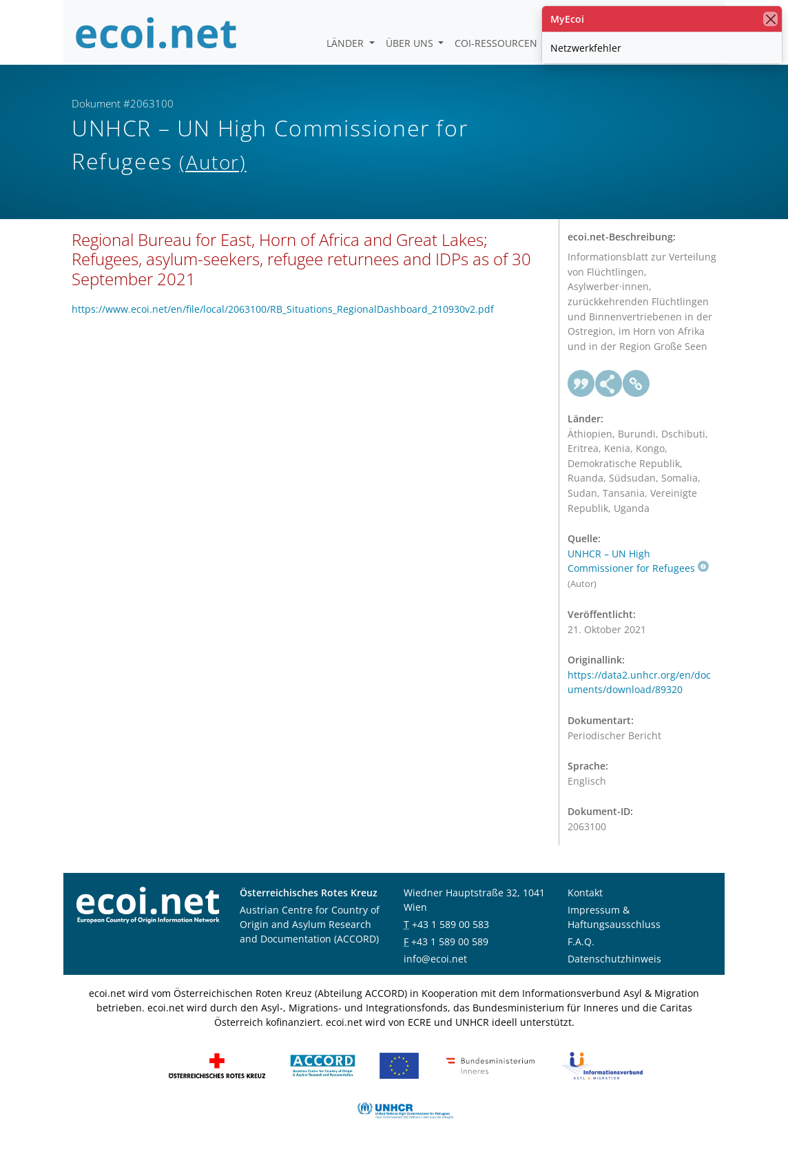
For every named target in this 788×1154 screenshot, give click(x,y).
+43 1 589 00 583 (450, 924)
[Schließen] (770, 19)
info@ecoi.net (435, 958)
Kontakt (585, 892)
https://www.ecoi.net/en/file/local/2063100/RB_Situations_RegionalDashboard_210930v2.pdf (283, 309)
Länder (346, 43)
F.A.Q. (581, 941)
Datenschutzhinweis (614, 958)
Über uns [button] (411, 43)
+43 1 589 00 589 (449, 941)
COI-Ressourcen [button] (497, 43)
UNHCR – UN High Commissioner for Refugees (638, 561)
